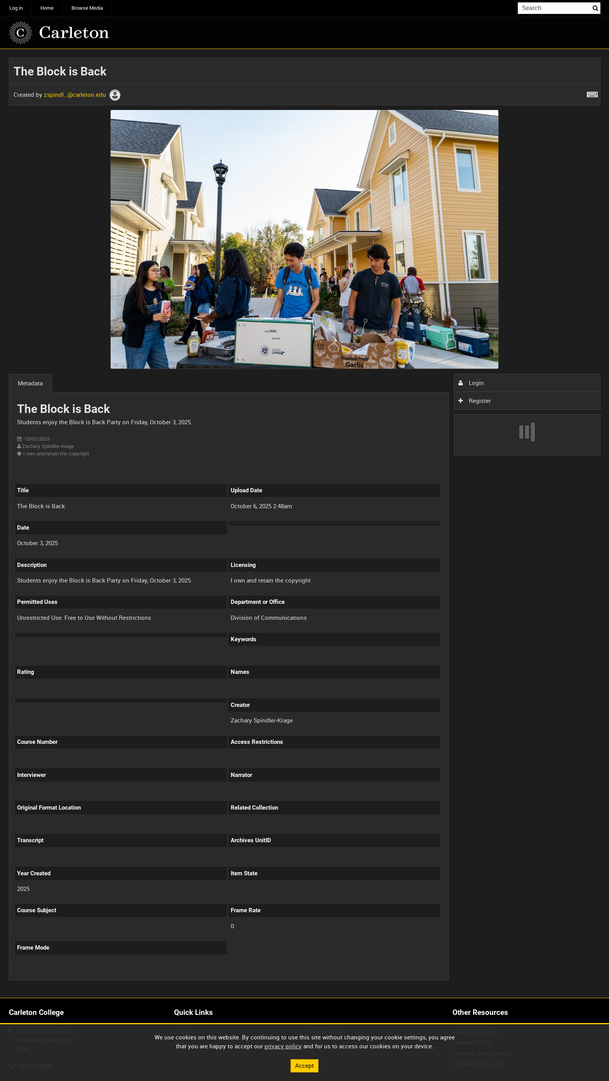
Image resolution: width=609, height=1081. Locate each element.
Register (474, 400)
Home (47, 8)
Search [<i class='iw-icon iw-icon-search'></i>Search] (596, 7)
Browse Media (87, 8)
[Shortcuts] (592, 93)
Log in (16, 8)
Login (471, 383)
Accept (304, 1065)
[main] (304, 523)
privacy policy (283, 1046)
